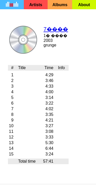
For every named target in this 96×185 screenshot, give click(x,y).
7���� (56, 29)
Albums (60, 5)
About (84, 5)
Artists (35, 5)
